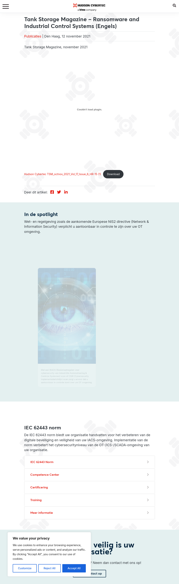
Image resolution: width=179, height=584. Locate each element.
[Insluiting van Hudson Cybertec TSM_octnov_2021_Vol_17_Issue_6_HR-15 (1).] (89, 109)
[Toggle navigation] (6, 6)
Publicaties (32, 36)
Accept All (74, 568)
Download (113, 174)
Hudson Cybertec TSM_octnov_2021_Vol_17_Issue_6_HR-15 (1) (62, 174)
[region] (49, 554)
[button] (176, 4)
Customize (24, 568)
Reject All (49, 568)
